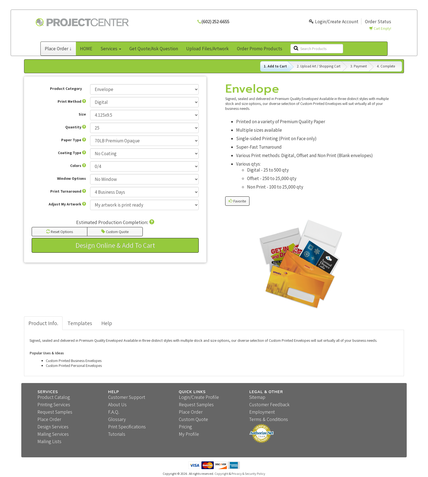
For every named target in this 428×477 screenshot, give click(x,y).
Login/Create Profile (199, 397)
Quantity (75, 127)
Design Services (53, 426)
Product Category (66, 88)
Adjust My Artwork (67, 204)
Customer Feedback (269, 404)
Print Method (72, 101)
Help (106, 323)
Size (82, 114)
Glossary (117, 419)
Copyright (221, 474)
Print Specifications (127, 426)
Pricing (185, 426)
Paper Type (73, 139)
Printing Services (53, 404)
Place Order (49, 419)
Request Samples (54, 412)
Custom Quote (115, 231)
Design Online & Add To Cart (115, 245)
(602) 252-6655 (215, 21)
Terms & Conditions (268, 419)
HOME (86, 48)
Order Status (378, 21)
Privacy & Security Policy (248, 474)
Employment (262, 412)
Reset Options (59, 231)
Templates (79, 323)
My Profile (189, 434)
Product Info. (43, 323)
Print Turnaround (68, 191)
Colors (78, 165)
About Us (117, 404)
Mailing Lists (49, 441)
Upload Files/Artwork (207, 48)
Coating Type (72, 152)
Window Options (71, 178)
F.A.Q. (113, 412)
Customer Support (126, 397)
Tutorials (116, 434)
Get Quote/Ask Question (153, 48)
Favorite (237, 201)
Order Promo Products (259, 48)
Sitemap (257, 397)
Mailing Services (53, 434)
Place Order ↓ (58, 48)
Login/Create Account (333, 21)
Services (110, 48)
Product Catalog (53, 397)
